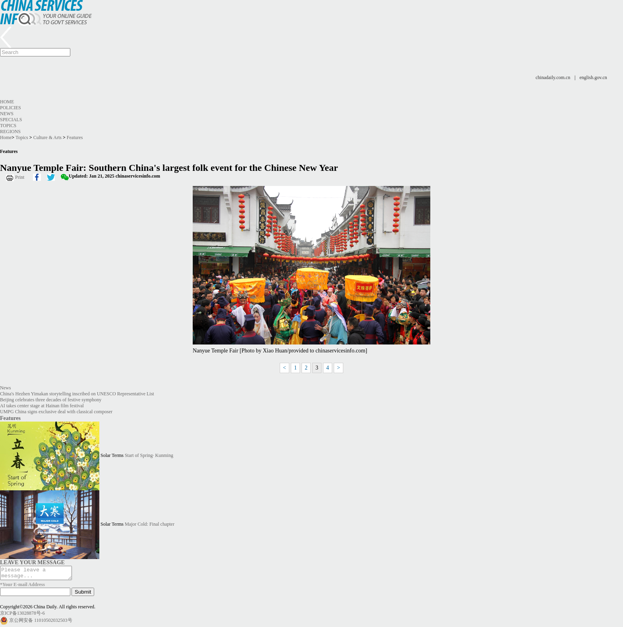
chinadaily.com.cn (553, 77)
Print (19, 177)
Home (7, 101)
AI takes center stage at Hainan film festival (42, 405)
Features (75, 137)
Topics (8, 125)
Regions (10, 131)
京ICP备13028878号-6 (22, 615)
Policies (10, 107)
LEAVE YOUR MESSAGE (32, 562)
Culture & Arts (47, 137)
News (7, 113)
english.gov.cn (593, 77)
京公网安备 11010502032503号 (40, 622)
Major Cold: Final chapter (149, 524)
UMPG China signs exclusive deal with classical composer (56, 411)
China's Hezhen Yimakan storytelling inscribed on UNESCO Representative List (77, 394)
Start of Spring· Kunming (149, 455)
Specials (11, 119)
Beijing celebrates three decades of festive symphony (50, 400)
